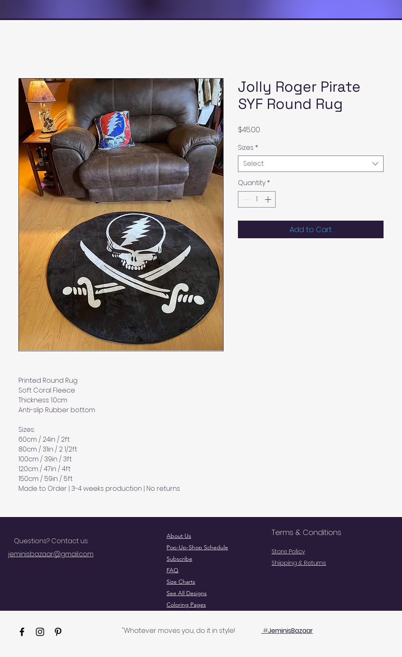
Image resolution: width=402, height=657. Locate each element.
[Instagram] (40, 631)
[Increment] (268, 199)
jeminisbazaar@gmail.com (51, 554)
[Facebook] (21, 631)
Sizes (248, 147)
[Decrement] (245, 199)
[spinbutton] (257, 199)
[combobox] (311, 164)
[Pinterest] (58, 631)
